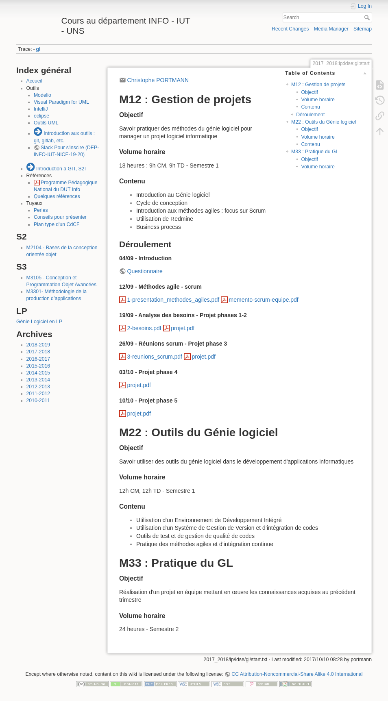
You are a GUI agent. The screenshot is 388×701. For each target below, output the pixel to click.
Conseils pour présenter (60, 217)
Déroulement (310, 115)
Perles (41, 210)
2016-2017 (38, 359)
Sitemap (362, 29)
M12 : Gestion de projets (318, 84)
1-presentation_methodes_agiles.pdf (173, 299)
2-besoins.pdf (144, 328)
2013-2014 (38, 380)
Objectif (309, 92)
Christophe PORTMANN (158, 80)
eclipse (41, 116)
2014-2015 (38, 373)
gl (38, 49)
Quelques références (57, 196)
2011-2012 (38, 393)
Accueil (34, 81)
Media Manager (331, 29)
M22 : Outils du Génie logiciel (323, 122)
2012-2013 (38, 387)
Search (368, 17)
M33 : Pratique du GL (314, 152)
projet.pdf (182, 328)
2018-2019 (38, 345)
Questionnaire (145, 271)
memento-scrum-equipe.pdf (264, 299)
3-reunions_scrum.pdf (154, 356)
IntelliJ (41, 109)
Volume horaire (317, 99)
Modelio (42, 95)
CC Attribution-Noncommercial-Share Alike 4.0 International (296, 674)
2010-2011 (38, 400)
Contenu (310, 107)
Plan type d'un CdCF (57, 224)
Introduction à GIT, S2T (61, 169)
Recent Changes (290, 29)
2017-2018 (38, 352)
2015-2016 (38, 366)
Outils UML (46, 123)
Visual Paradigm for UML (61, 102)
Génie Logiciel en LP (39, 321)
